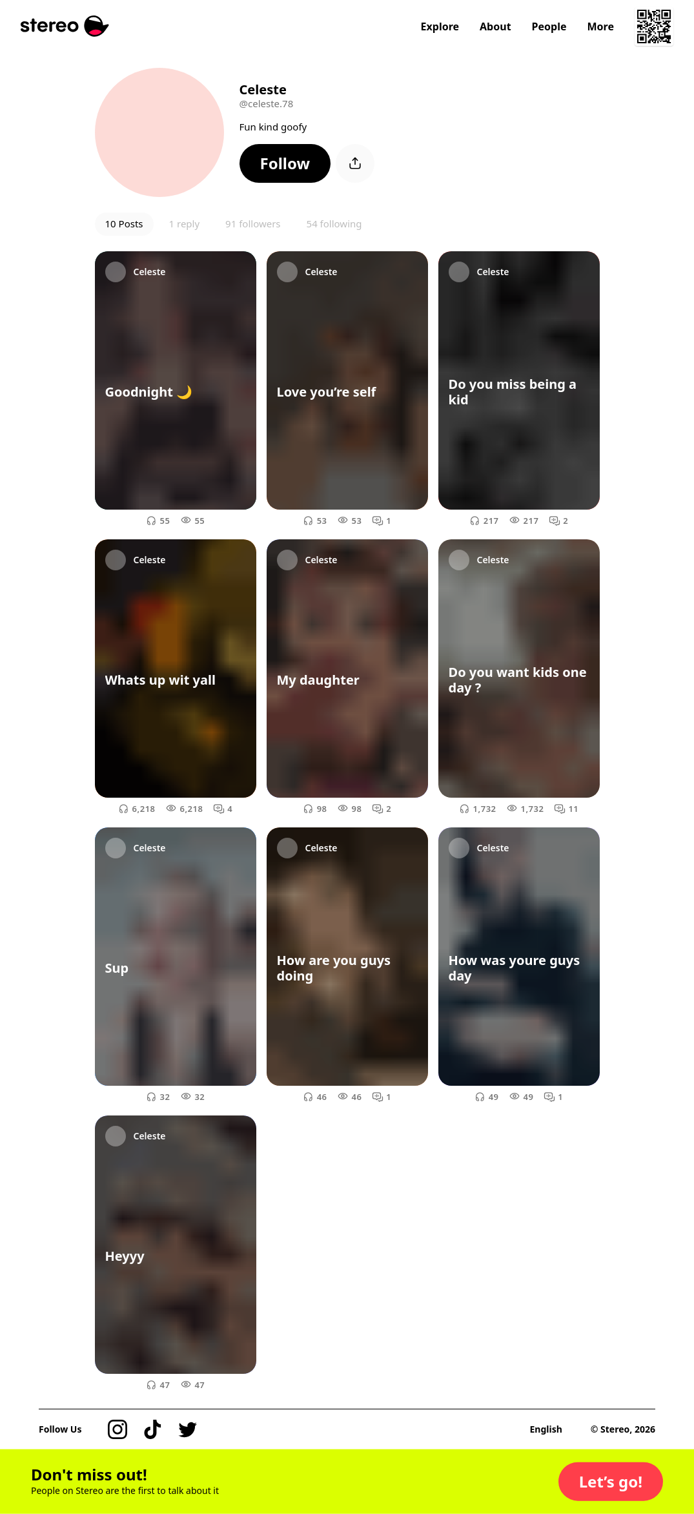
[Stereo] (65, 26)
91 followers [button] (252, 223)
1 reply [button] (184, 223)
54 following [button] (334, 223)
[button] (285, 163)
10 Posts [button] (124, 223)
